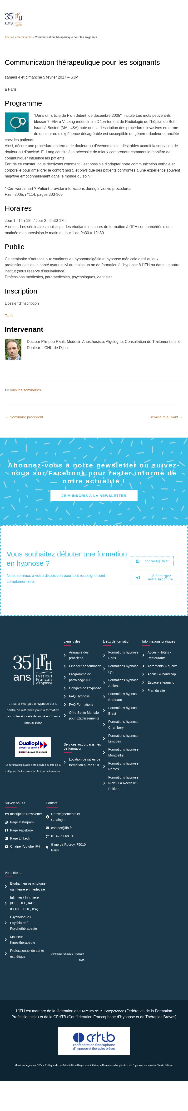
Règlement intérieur (88, 1095)
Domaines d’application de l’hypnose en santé (128, 1095)
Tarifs (9, 333)
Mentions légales (24, 1095)
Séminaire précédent (25, 435)
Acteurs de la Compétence (102, 1041)
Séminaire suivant (165, 435)
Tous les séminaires (26, 408)
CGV (39, 1095)
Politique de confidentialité (59, 1095)
